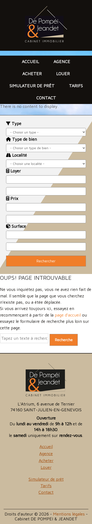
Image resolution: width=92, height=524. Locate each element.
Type (13, 123)
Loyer (13, 170)
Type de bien (21, 139)
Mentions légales (69, 514)
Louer (63, 73)
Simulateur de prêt (31, 85)
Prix (12, 198)
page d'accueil (68, 314)
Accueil (30, 61)
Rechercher (46, 261)
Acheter (32, 73)
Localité (16, 155)
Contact (46, 97)
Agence (62, 61)
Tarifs (76, 85)
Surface (16, 226)
